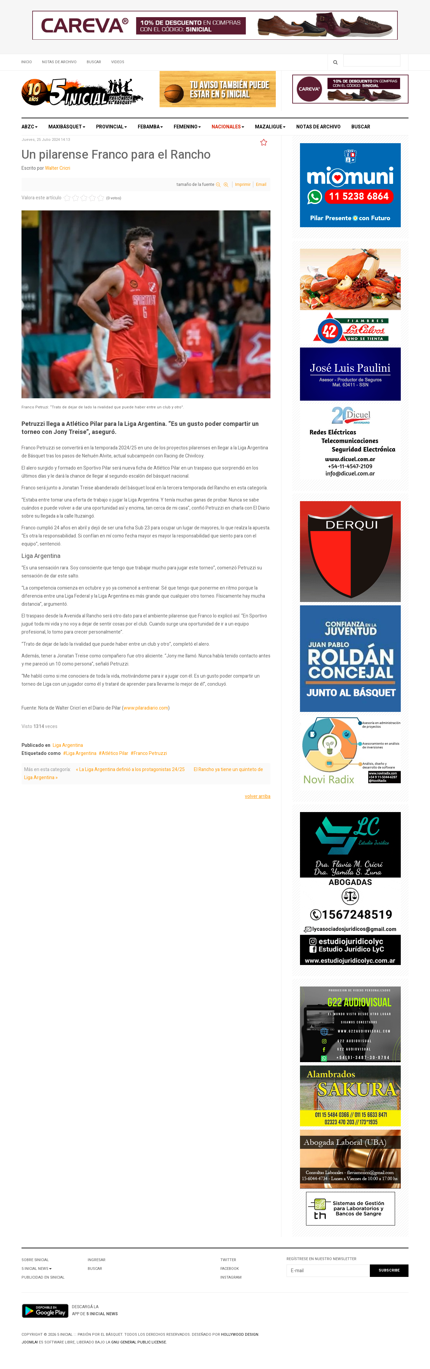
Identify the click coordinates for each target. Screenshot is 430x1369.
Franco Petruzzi (150, 753)
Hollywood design (239, 1334)
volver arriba (257, 796)
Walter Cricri (57, 168)
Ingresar (96, 1260)
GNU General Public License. (139, 1342)
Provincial (111, 126)
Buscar (94, 62)
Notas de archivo (59, 62)
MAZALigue (270, 126)
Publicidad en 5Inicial (43, 1277)
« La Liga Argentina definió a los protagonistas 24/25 (130, 769)
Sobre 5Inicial (35, 1260)
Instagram (231, 1277)
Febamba (150, 126)
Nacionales (228, 126)
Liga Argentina (68, 745)
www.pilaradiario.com (146, 708)
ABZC (30, 126)
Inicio (26, 62)
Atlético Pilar (115, 753)
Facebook (229, 1269)
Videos (117, 62)
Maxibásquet (66, 126)
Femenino (187, 126)
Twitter (228, 1260)
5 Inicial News (37, 1269)
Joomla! (30, 1342)
